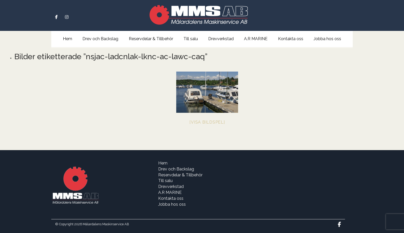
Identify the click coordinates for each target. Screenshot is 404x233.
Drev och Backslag (100, 38)
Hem (67, 38)
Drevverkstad (221, 38)
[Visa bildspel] (207, 122)
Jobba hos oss (327, 38)
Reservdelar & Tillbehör (151, 38)
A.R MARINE (255, 38)
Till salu (190, 38)
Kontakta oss (290, 38)
